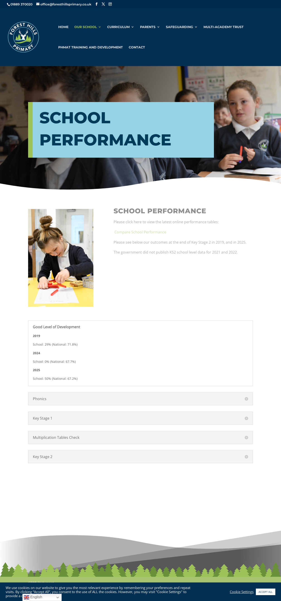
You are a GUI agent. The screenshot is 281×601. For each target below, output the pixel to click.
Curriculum (118, 27)
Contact (137, 47)
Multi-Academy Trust (223, 27)
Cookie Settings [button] (242, 592)
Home (63, 27)
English (33, 597)
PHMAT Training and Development (90, 47)
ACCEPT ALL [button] (266, 592)
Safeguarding (179, 27)
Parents (147, 27)
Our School (85, 27)
